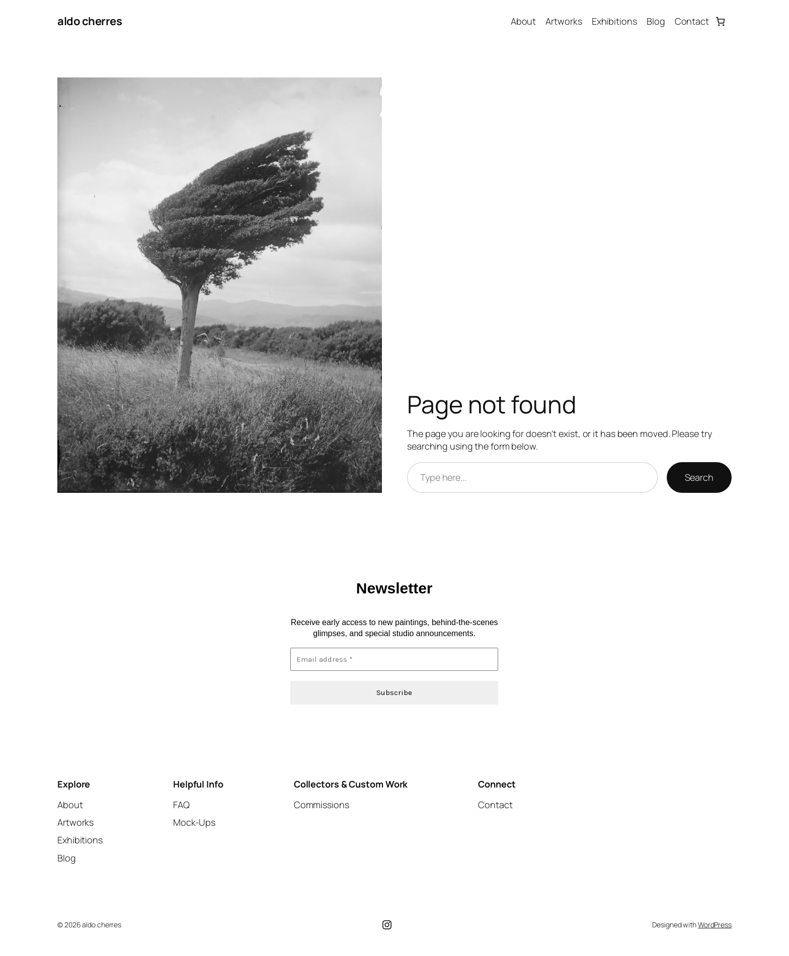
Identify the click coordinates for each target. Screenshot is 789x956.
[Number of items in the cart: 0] (720, 21)
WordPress (715, 924)
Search (699, 477)
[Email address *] (394, 659)
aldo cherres (89, 21)
